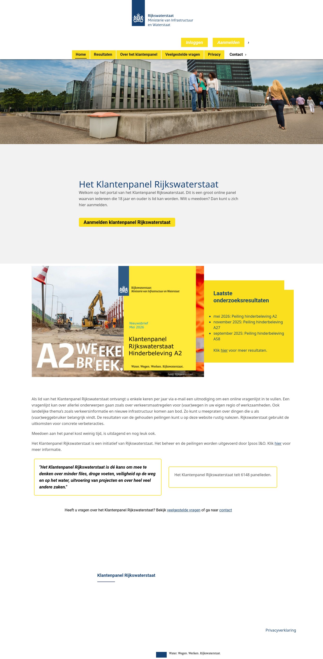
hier (82, 204)
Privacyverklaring (281, 630)
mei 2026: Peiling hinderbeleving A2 (245, 316)
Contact (236, 54)
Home (81, 54)
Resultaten (103, 54)
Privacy (214, 54)
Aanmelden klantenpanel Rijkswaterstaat (127, 222)
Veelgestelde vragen (182, 54)
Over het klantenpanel (138, 54)
